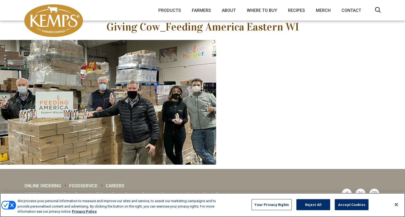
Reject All (313, 204)
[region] (202, 205)
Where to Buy (262, 10)
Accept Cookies (351, 204)
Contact (351, 10)
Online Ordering (42, 185)
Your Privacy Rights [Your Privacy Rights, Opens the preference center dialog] (272, 204)
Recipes (296, 10)
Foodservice (83, 185)
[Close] (396, 205)
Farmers (201, 10)
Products (169, 10)
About (229, 10)
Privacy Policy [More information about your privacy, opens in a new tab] (84, 211)
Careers (115, 185)
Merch (323, 10)
